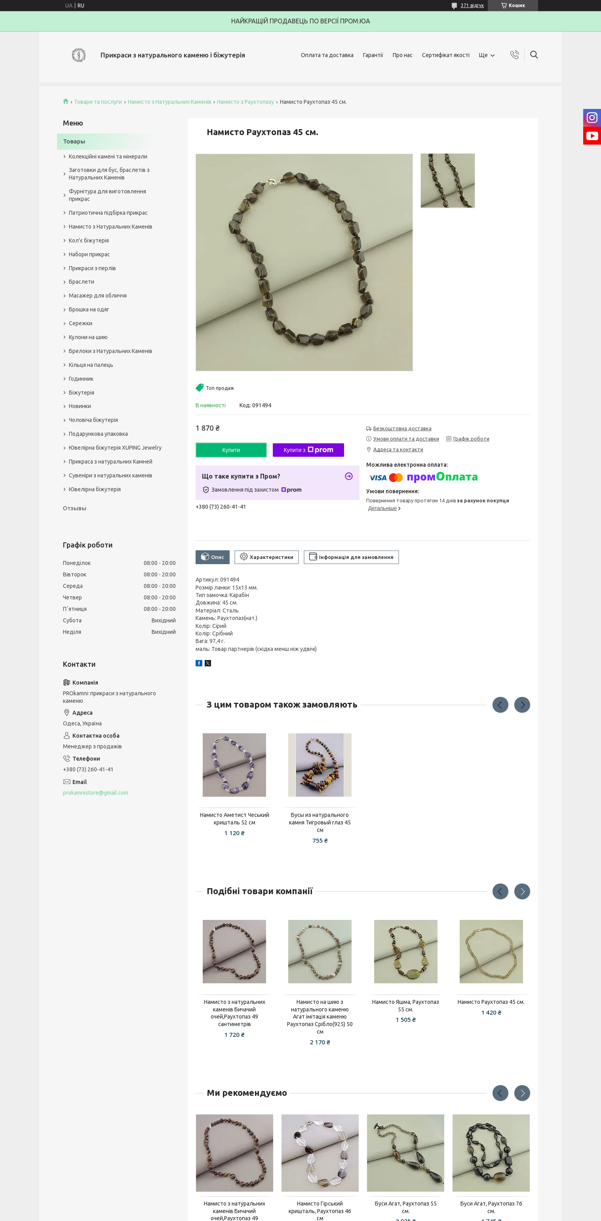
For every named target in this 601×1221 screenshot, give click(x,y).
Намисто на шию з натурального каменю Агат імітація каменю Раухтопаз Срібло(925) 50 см (320, 1017)
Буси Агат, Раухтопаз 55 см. (406, 1207)
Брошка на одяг (89, 309)
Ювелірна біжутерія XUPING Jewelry (115, 448)
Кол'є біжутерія (89, 240)
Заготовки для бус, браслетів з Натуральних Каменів (109, 174)
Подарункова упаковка (98, 434)
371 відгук (472, 5)
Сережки (80, 323)
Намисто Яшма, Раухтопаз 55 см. (405, 1006)
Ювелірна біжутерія (95, 489)
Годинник (81, 379)
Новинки (80, 406)
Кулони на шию (88, 337)
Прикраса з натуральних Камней (110, 461)
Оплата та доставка (327, 55)
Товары (74, 141)
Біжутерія (81, 392)
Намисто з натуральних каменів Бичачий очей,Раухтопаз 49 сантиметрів (234, 1013)
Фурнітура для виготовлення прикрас (107, 195)
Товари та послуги (98, 102)
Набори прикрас (89, 254)
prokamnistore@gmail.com (95, 793)
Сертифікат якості (446, 55)
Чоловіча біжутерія (93, 420)
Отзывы (74, 508)
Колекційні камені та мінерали (108, 156)
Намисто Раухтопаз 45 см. (491, 1002)
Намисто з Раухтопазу (245, 102)
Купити (231, 450)
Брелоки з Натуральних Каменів (110, 351)
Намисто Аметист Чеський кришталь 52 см (234, 819)
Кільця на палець (91, 365)
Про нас (403, 55)
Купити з (308, 450)
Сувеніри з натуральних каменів (110, 475)
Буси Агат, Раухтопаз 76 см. (491, 1207)
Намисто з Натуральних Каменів (169, 102)
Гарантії (373, 55)
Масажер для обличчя (98, 295)
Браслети (81, 282)
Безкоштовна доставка (402, 428)
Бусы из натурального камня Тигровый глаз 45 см (320, 822)
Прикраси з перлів (92, 268)
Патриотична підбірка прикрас (108, 213)
